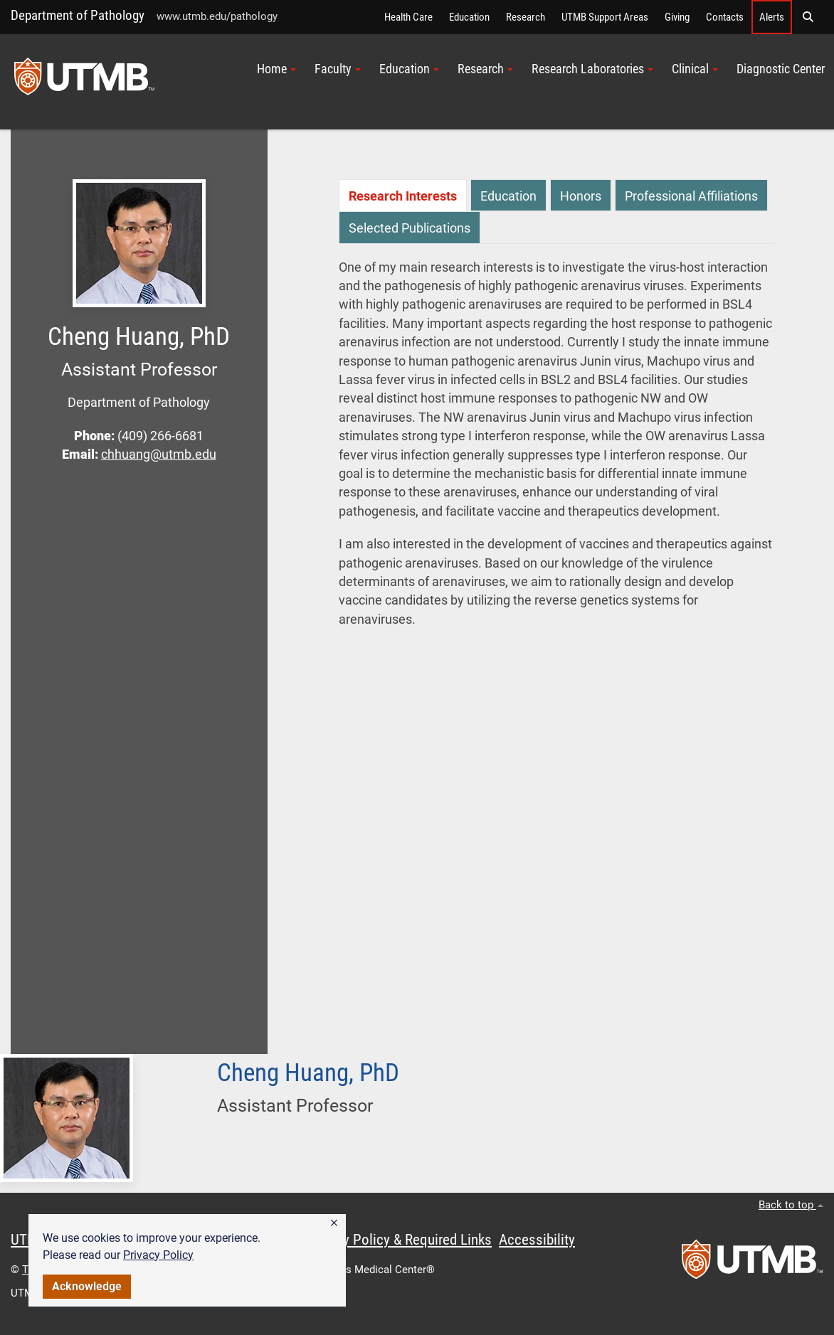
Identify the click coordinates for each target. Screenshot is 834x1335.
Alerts (771, 17)
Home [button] (276, 69)
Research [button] (485, 69)
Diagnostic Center (781, 69)
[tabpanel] (556, 450)
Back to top (791, 1204)
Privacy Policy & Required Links (399, 1239)
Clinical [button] (695, 69)
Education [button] (409, 69)
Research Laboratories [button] (592, 69)
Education (469, 17)
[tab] (403, 195)
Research (525, 17)
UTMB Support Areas (604, 17)
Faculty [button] (338, 69)
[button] (334, 1223)
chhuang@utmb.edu (158, 454)
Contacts (725, 17)
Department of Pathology (77, 15)
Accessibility (537, 1239)
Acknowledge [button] (87, 1286)
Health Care (408, 17)
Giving (677, 17)
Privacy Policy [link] (158, 1255)
